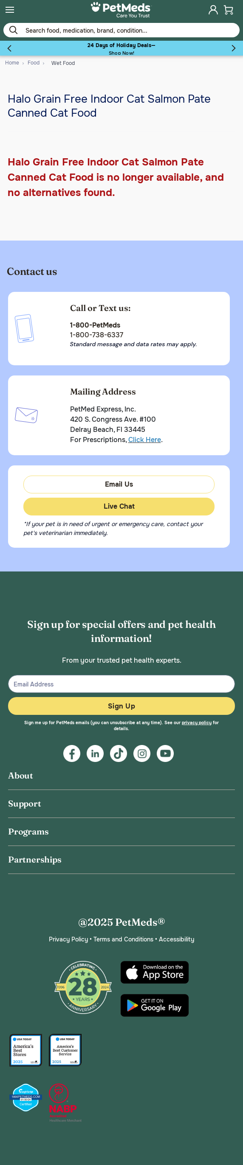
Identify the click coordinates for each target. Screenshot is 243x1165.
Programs (28, 831)
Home (12, 62)
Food (34, 62)
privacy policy (197, 722)
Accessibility (176, 939)
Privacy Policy (68, 939)
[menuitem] (9, 10)
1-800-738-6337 (96, 334)
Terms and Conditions (123, 939)
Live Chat (119, 506)
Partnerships (35, 859)
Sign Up (121, 706)
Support (24, 803)
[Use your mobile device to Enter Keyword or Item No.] (121, 30)
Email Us (119, 484)
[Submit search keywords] (13, 29)
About (20, 775)
